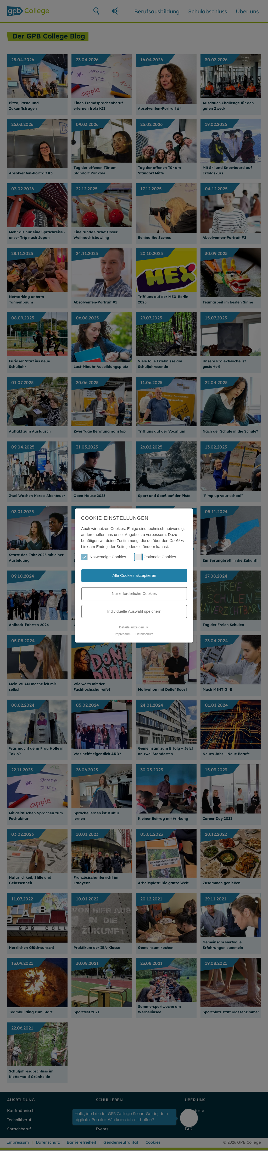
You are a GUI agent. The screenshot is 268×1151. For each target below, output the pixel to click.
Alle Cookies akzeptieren (134, 575)
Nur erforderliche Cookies (134, 593)
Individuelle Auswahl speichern (134, 611)
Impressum (123, 634)
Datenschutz (144, 634)
